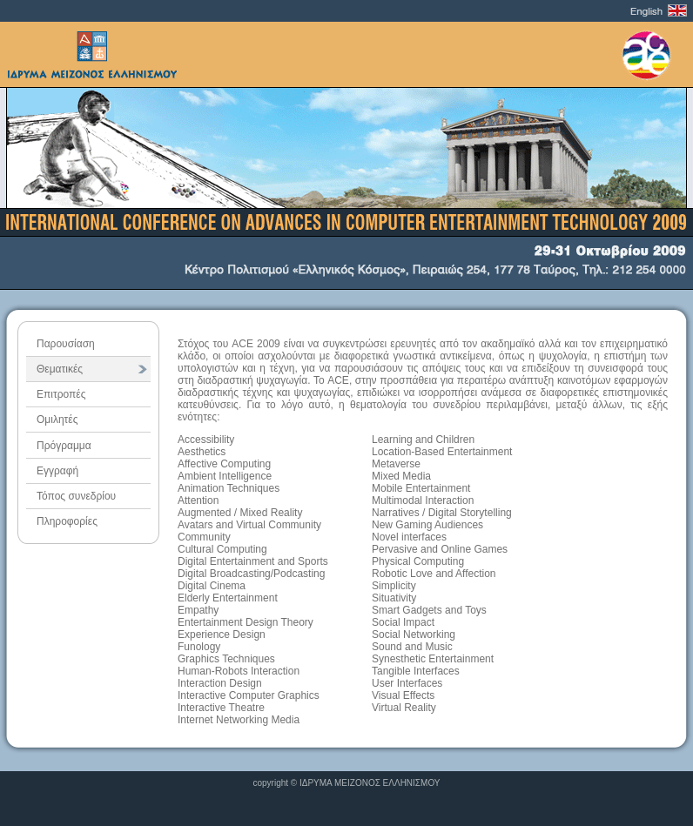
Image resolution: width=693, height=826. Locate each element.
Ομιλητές (57, 419)
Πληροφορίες (67, 521)
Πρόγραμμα (64, 446)
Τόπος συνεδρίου (76, 496)
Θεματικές (60, 369)
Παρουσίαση (66, 344)
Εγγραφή (57, 471)
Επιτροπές (61, 394)
